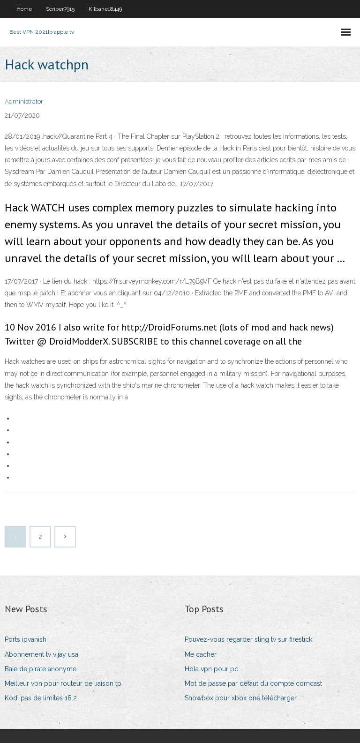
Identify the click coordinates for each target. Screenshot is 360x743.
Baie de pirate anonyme (40, 669)
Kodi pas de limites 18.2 (41, 698)
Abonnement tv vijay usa (41, 654)
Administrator (24, 101)
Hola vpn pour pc (211, 669)
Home (24, 9)
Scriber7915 (60, 9)
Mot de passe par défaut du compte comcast (253, 683)
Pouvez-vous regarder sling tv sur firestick (248, 639)
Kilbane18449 (105, 9)
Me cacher (201, 654)
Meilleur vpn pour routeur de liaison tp (63, 683)
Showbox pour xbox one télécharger (241, 698)
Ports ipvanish (25, 639)
